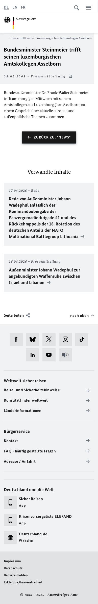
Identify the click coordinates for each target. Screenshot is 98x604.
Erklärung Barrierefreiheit (23, 582)
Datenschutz (13, 568)
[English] (14, 7)
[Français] (23, 7)
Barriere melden (16, 575)
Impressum (12, 561)
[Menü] (88, 7)
